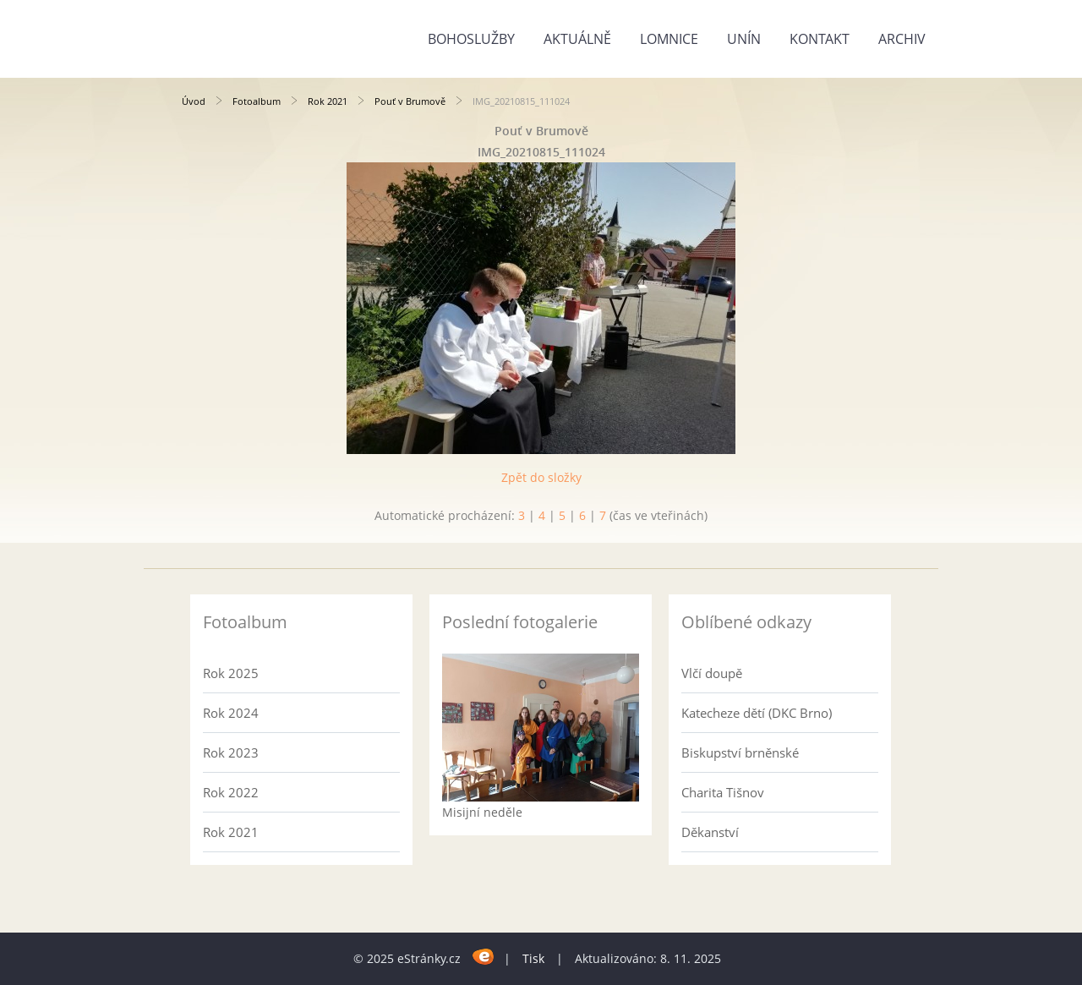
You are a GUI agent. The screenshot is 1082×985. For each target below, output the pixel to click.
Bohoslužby (471, 39)
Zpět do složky (541, 477)
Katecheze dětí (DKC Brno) (756, 712)
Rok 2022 (231, 792)
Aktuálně (577, 39)
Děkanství (710, 832)
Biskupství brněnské (740, 752)
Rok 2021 (327, 101)
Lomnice (669, 39)
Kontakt (820, 39)
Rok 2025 (231, 673)
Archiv (902, 39)
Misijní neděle (482, 812)
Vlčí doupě (711, 673)
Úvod (193, 101)
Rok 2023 (231, 752)
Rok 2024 (231, 712)
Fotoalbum (256, 101)
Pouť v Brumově (409, 101)
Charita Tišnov (722, 792)
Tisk (533, 958)
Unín (744, 39)
